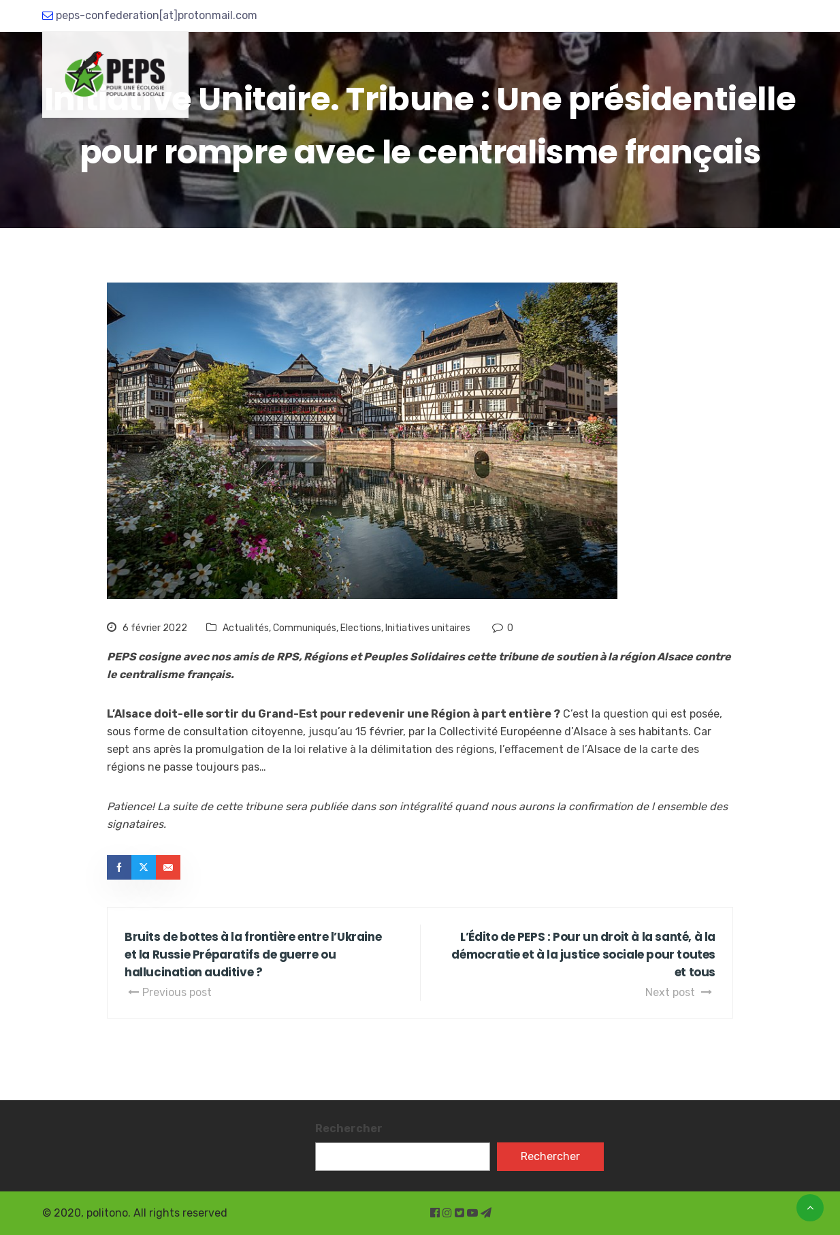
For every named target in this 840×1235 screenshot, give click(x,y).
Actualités (246, 628)
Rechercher (349, 1128)
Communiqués (304, 628)
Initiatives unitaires (427, 628)
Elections (360, 628)
